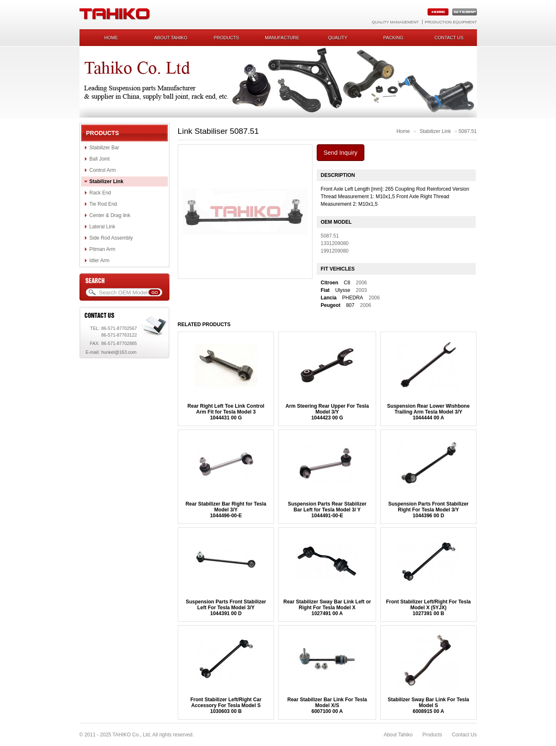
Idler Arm (100, 260)
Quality (337, 37)
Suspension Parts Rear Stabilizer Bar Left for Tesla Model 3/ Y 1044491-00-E (327, 510)
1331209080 (335, 243)
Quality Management (395, 22)
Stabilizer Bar (104, 148)
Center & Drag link (110, 215)
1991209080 (335, 251)
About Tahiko (170, 37)
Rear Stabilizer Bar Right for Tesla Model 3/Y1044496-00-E (225, 510)
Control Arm (103, 170)
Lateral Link (102, 227)
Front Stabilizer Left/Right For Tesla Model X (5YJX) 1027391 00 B (428, 607)
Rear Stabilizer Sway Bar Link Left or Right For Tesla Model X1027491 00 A (327, 607)
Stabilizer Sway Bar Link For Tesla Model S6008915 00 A (428, 705)
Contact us (448, 37)
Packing (393, 37)
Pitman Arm (102, 249)
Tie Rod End (103, 204)
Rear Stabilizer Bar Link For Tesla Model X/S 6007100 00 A (327, 705)
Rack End (100, 193)
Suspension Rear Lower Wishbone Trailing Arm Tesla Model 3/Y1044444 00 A (428, 412)
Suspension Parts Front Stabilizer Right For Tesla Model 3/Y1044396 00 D (428, 510)
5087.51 (468, 131)
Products (226, 37)
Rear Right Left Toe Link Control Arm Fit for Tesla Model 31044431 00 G (225, 412)
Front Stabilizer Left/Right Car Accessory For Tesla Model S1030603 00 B (225, 705)
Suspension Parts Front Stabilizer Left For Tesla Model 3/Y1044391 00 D (226, 607)
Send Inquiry (341, 152)
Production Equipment (451, 22)
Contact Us (464, 735)
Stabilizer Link (106, 181)
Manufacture (282, 37)
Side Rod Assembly (111, 238)
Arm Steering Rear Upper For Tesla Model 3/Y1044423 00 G (327, 412)
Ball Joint (100, 159)
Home (111, 37)
